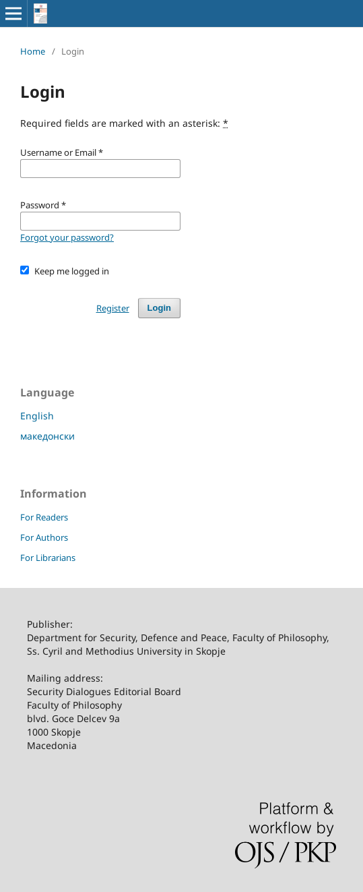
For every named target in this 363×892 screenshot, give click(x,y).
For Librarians (47, 558)
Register (112, 308)
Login (159, 308)
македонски (47, 435)
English (37, 415)
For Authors (44, 537)
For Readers (44, 517)
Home (32, 51)
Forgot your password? (67, 237)
